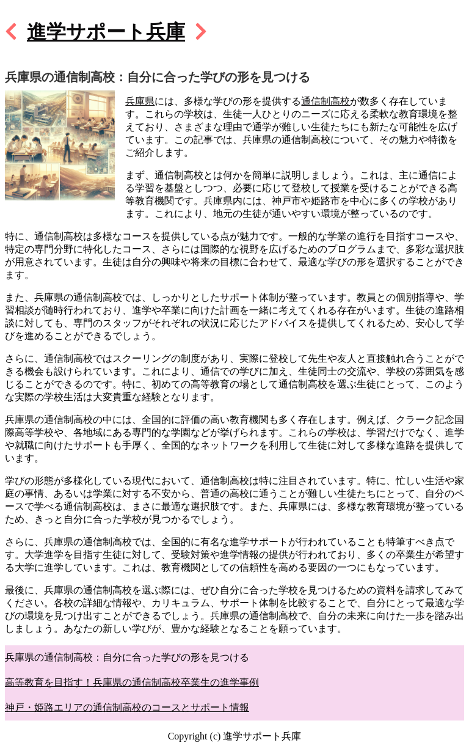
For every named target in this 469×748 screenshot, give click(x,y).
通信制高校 (325, 101)
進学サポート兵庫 (106, 32)
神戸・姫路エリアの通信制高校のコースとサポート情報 (127, 707)
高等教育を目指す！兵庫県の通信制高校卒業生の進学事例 (132, 682)
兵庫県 (140, 101)
